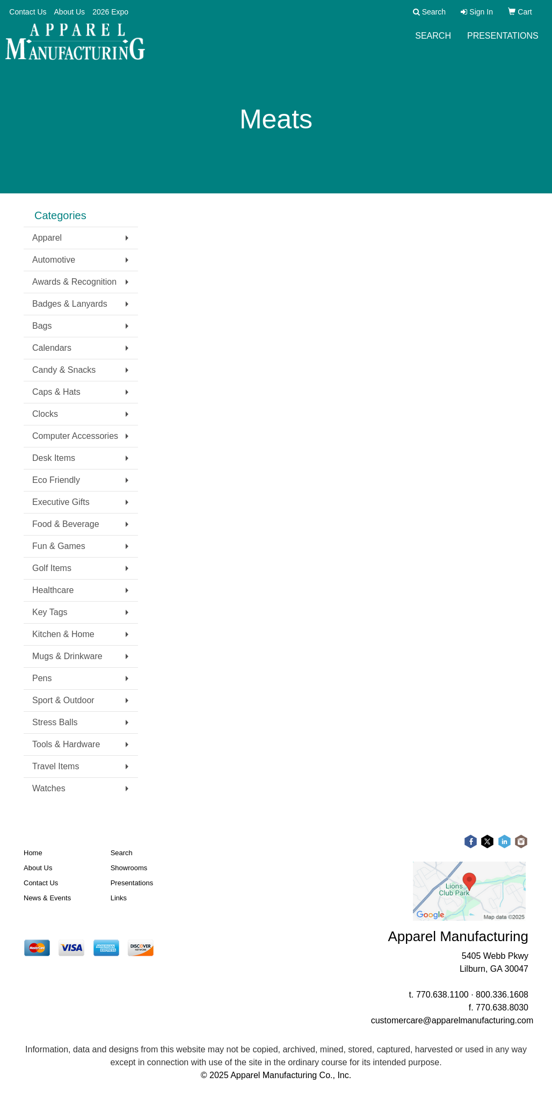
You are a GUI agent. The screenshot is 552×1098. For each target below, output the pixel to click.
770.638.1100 (442, 994)
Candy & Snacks (64, 369)
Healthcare (53, 590)
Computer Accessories (75, 435)
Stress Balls (54, 722)
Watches (49, 788)
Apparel (47, 237)
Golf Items (51, 568)
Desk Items (53, 458)
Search (433, 42)
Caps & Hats (56, 391)
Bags (42, 325)
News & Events (47, 898)
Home (33, 853)
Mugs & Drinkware (67, 656)
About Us (69, 12)
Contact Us (27, 12)
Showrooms (129, 868)
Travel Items (55, 766)
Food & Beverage (65, 524)
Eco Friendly (56, 480)
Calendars (51, 347)
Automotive (53, 259)
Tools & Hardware (66, 744)
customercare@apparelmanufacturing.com (452, 1020)
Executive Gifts (61, 502)
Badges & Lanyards (69, 303)
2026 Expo (110, 12)
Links (119, 898)
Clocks (45, 413)
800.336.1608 (502, 994)
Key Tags (50, 612)
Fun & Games (58, 546)
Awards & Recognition (74, 281)
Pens (42, 678)
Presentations (503, 42)
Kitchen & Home (63, 634)
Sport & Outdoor (63, 700)
